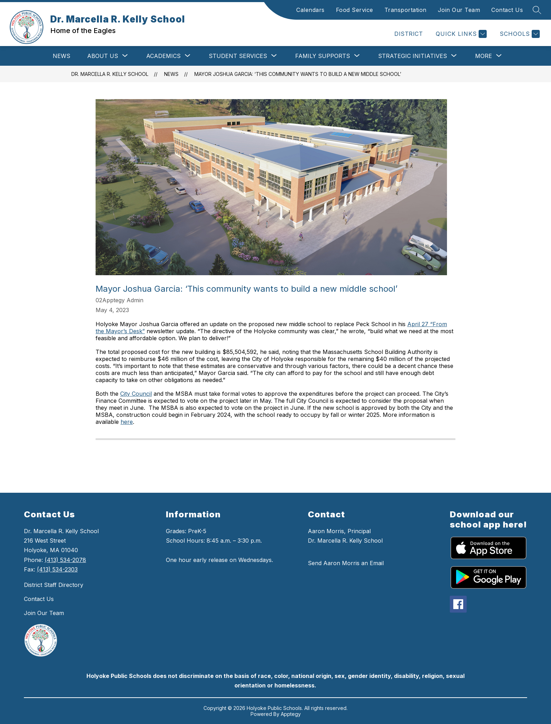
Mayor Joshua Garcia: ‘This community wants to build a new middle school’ (297, 74)
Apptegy (291, 714)
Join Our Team (459, 9)
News (61, 55)
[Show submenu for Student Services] (238, 56)
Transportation (405, 9)
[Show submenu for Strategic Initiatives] (412, 56)
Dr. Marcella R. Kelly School (109, 74)
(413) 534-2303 (57, 569)
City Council (136, 393)
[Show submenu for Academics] (163, 56)
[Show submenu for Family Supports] (322, 56)
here (127, 421)
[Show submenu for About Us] (102, 56)
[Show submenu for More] (483, 56)
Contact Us (507, 9)
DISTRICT (408, 33)
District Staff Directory (53, 584)
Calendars (310, 9)
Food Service (354, 9)
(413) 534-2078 (65, 559)
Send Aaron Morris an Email (346, 563)
